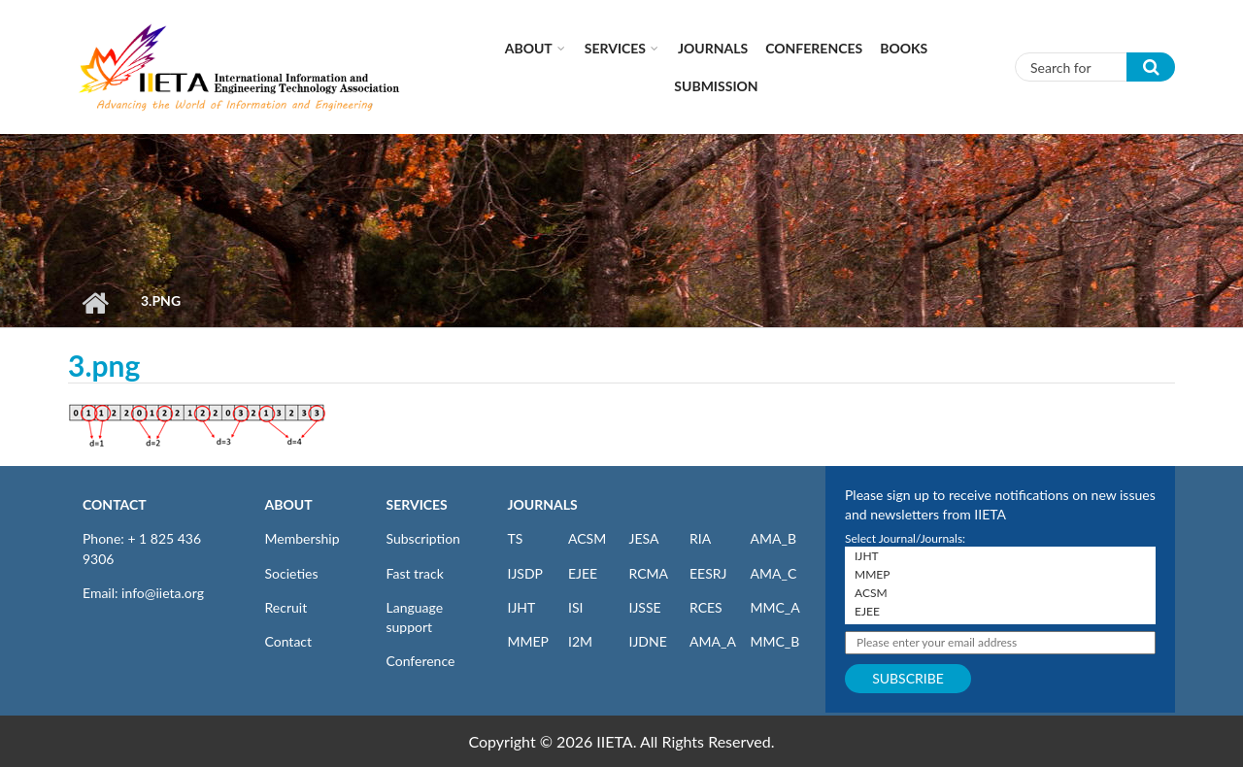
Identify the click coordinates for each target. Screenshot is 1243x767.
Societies (292, 573)
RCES (705, 607)
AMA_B (773, 538)
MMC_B (775, 641)
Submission (715, 86)
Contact (289, 641)
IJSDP (525, 573)
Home (94, 303)
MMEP (529, 641)
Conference (420, 660)
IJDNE (648, 641)
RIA (700, 538)
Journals (713, 48)
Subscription (423, 538)
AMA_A (712, 641)
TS (515, 538)
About (529, 48)
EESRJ (707, 573)
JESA (644, 538)
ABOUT (289, 504)
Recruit (286, 607)
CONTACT (115, 504)
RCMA (649, 573)
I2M (580, 641)
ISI (575, 607)
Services (615, 48)
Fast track (415, 573)
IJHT (522, 607)
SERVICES (417, 504)
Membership (302, 538)
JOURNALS (543, 504)
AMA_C (774, 573)
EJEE (582, 573)
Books (903, 48)
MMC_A (775, 607)
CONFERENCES (813, 48)
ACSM (587, 538)
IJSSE (645, 607)
